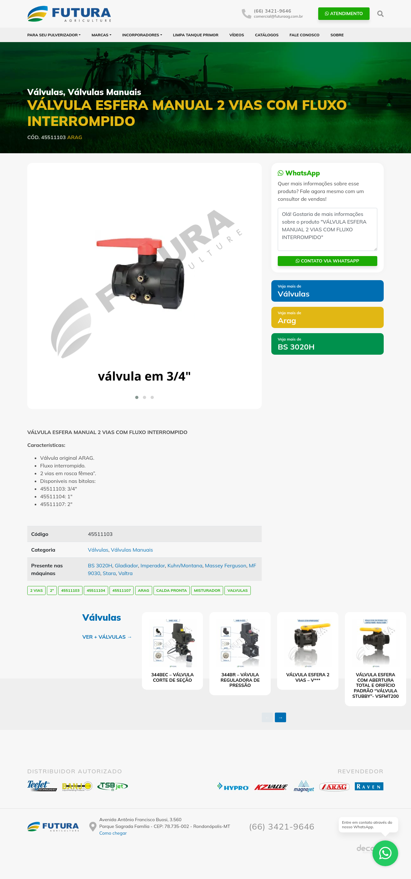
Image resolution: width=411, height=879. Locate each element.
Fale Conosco (304, 34)
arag (143, 590)
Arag (74, 137)
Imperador (153, 565)
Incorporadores (140, 34)
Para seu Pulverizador (52, 34)
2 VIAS (36, 590)
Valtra (125, 573)
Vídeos (236, 34)
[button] (137, 397)
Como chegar (113, 833)
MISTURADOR (207, 590)
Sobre (337, 34)
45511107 (121, 590)
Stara (109, 573)
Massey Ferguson (225, 565)
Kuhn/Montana (184, 565)
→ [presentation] (280, 717)
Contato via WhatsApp (327, 261)
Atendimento (344, 13)
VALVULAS (237, 590)
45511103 (70, 590)
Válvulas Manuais (104, 92)
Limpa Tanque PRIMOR (195, 34)
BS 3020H (100, 565)
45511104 (96, 590)
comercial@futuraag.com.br (278, 16)
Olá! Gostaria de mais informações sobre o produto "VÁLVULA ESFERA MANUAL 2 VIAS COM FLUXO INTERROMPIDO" (327, 229)
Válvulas (45, 92)
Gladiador (126, 565)
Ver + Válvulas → (107, 637)
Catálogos (266, 34)
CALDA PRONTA (171, 590)
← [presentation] (267, 717)
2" (52, 590)
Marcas (100, 34)
